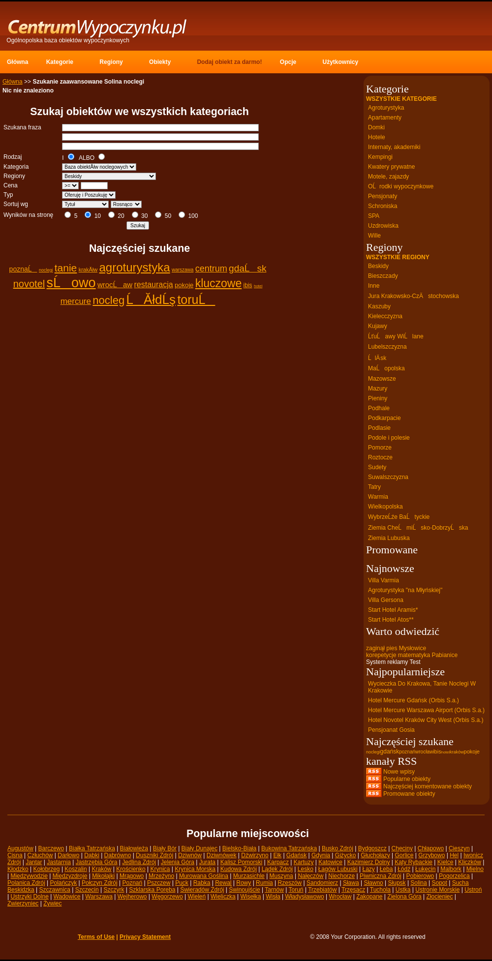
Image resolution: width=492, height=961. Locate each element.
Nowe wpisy (399, 771)
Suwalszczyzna (388, 477)
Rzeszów (290, 882)
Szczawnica (54, 889)
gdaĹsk (247, 268)
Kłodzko (18, 869)
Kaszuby (379, 306)
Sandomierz (322, 882)
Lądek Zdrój (277, 869)
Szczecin (87, 889)
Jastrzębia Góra (97, 862)
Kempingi (380, 156)
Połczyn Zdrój (100, 882)
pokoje (184, 285)
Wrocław (340, 896)
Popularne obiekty (406, 779)
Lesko (305, 869)
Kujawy (377, 326)
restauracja (153, 284)
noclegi (46, 270)
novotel (29, 283)
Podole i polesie (389, 437)
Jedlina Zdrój (139, 862)
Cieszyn (459, 848)
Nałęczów (310, 875)
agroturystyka (134, 267)
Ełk (277, 855)
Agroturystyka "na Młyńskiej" (405, 590)
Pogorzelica (454, 875)
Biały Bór (165, 848)
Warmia (378, 496)
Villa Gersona (385, 600)
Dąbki (91, 855)
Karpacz (278, 862)
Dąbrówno (117, 855)
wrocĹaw (114, 284)
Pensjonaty (382, 196)
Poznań (133, 882)
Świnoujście (244, 889)
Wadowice (67, 896)
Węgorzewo (167, 896)
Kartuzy (304, 862)
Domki (376, 127)
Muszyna (281, 875)
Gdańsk (296, 855)
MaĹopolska (386, 368)
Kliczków (469, 862)
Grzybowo (431, 855)
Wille (374, 235)
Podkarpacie (384, 418)
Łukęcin (425, 869)
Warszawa (99, 896)
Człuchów (40, 855)
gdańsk (390, 751)
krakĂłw (88, 269)
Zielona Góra (404, 896)
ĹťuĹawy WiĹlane (396, 336)
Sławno (373, 882)
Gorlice (404, 855)
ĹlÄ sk (377, 358)
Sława (351, 882)
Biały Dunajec (199, 848)
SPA (373, 215)
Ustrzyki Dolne (29, 896)
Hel (454, 855)
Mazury (377, 388)
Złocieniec (439, 896)
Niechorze (341, 875)
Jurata (207, 862)
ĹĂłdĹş (151, 299)
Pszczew (158, 882)
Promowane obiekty (409, 793)
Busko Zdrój (337, 848)
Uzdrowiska (383, 225)
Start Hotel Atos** (391, 619)
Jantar (34, 862)
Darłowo (68, 855)
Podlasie (379, 427)
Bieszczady (383, 275)
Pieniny (377, 398)
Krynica (160, 869)
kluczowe (218, 283)
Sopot (439, 882)
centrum (211, 268)
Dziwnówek (222, 855)
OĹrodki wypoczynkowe (400, 186)
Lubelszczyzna (387, 346)
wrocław (424, 751)
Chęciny (402, 848)
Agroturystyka (386, 107)
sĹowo (71, 282)
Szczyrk (113, 889)
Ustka (403, 889)
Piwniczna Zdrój (380, 875)
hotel (258, 286)
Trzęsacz (353, 889)
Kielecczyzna (385, 316)
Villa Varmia (383, 580)
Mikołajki (103, 875)
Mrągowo (132, 875)
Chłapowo (431, 848)
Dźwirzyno (254, 855)
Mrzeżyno (161, 875)
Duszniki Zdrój (154, 855)
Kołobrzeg (46, 869)
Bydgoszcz (372, 848)
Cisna (15, 855)
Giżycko (345, 855)
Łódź (404, 869)
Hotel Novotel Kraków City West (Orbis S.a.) (426, 720)
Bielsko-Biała (239, 848)
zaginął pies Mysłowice (396, 648)
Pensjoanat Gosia (391, 729)
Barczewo (51, 848)
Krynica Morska (195, 869)
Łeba (386, 869)
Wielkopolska (385, 506)
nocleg (108, 300)
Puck (181, 882)
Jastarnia (59, 862)
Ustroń (473, 889)
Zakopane (369, 896)
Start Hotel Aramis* (393, 609)
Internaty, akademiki (394, 147)
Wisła (273, 896)
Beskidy (378, 266)
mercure (76, 301)
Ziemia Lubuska (389, 538)
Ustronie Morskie (437, 889)
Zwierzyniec (22, 903)
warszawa (182, 269)
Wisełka (250, 896)
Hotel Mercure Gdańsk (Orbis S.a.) (413, 700)
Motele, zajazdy (388, 176)
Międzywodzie (28, 875)
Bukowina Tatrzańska (289, 848)
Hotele (376, 137)
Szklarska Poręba (152, 889)
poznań (407, 751)
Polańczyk (63, 882)
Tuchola (380, 889)
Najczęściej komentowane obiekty (427, 786)
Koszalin (75, 869)
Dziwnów (190, 855)
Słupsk (397, 882)
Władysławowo (304, 896)
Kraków (102, 869)
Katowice (330, 862)
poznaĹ (23, 269)
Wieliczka (223, 896)
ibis (248, 285)
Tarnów (274, 889)
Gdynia (320, 855)
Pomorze (380, 447)
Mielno (475, 869)
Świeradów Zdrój (202, 889)
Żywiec (52, 903)
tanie (66, 267)
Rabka (202, 882)
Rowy (243, 882)
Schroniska (382, 206)
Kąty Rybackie (413, 862)
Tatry (374, 486)
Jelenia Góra (177, 862)
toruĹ (196, 299)
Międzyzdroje (70, 875)
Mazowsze (382, 378)
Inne (373, 285)
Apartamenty (384, 117)
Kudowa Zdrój (238, 869)
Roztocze (380, 457)
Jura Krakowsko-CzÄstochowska (413, 296)
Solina (418, 882)
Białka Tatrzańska (92, 848)
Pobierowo (420, 875)
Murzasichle (249, 875)
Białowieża (134, 848)
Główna (12, 81)
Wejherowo (132, 896)
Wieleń (196, 896)
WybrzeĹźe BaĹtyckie (399, 516)
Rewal (223, 882)
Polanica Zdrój (26, 882)
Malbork (450, 869)
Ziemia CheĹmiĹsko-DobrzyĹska (418, 527)
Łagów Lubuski (338, 869)
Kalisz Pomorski (241, 862)
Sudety (377, 467)
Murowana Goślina (203, 875)
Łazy (368, 869)
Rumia (264, 882)
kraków (457, 752)
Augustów (20, 848)
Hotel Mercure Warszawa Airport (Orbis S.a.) (426, 710)
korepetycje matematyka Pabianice (412, 655)
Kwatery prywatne (391, 166)
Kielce (445, 862)
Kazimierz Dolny (368, 862)
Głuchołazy (375, 855)
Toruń (296, 889)
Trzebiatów (322, 889)
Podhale (379, 408)
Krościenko (130, 869)
